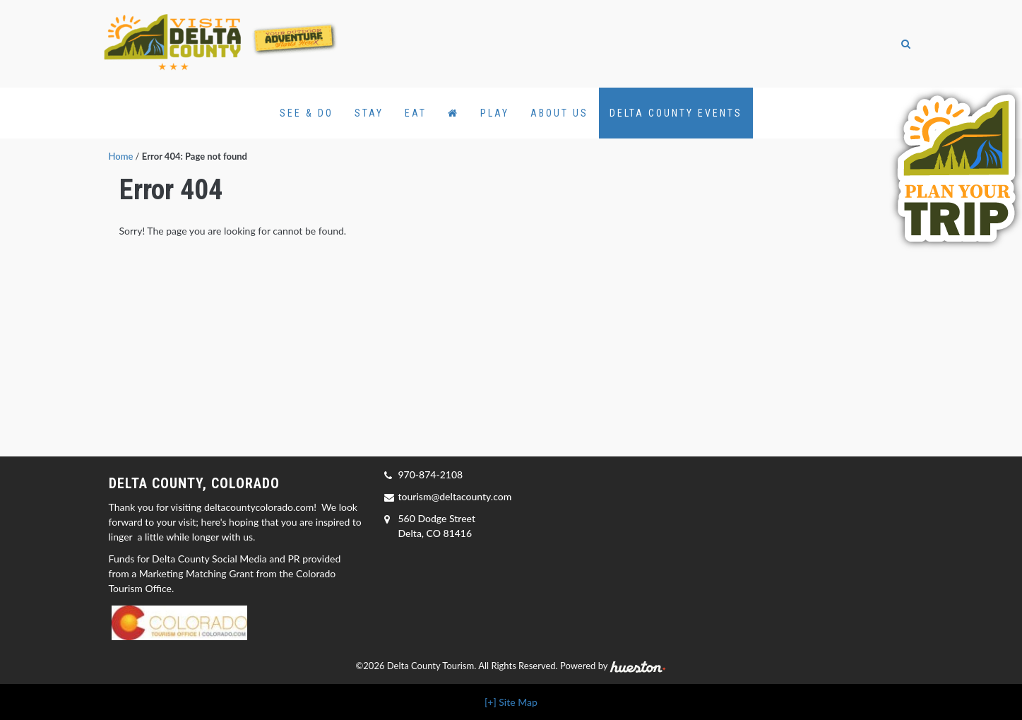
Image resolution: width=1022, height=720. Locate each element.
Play (494, 113)
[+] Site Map (511, 702)
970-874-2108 (430, 474)
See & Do (306, 113)
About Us (559, 113)
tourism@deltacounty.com (455, 496)
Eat (416, 113)
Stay (369, 113)
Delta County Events (676, 113)
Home (121, 156)
